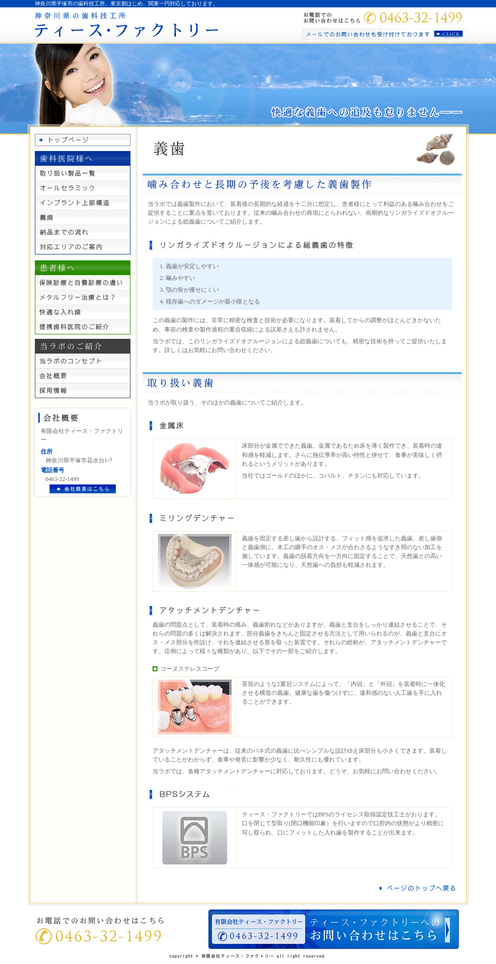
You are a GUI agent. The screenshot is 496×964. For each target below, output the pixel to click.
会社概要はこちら (82, 489)
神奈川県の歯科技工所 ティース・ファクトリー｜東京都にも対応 (125, 25)
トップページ (83, 140)
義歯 (83, 217)
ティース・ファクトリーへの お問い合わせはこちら (333, 929)
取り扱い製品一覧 (83, 173)
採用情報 (83, 390)
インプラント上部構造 (83, 202)
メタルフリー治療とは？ (83, 297)
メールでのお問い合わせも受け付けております (383, 34)
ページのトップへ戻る (417, 888)
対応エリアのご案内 (83, 246)
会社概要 (83, 375)
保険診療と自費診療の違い (83, 282)
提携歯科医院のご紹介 (83, 326)
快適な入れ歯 (83, 311)
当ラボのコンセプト (83, 361)
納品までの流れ (83, 232)
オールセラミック (83, 187)
